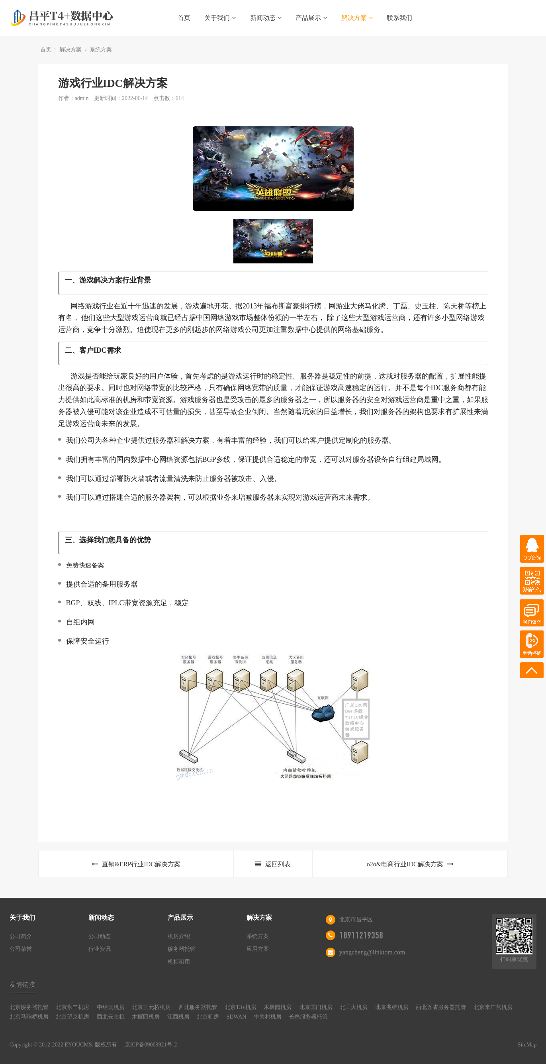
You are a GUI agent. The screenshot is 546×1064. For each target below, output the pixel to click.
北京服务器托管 (29, 1007)
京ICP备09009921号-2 (151, 1045)
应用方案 (258, 949)
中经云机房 (111, 1007)
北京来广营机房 (493, 1007)
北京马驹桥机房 (29, 1017)
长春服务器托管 (308, 1017)
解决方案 (357, 17)
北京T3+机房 (240, 1007)
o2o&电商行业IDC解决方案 (410, 864)
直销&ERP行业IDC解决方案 (136, 864)
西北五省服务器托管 (441, 1007)
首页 (184, 17)
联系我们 (399, 17)
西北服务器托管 (197, 1007)
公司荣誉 (21, 949)
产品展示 (311, 17)
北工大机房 (354, 1007)
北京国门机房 (316, 1007)
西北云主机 (111, 1017)
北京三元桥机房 (151, 1007)
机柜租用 (179, 962)
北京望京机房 (72, 1017)
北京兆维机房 (392, 1007)
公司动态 (99, 936)
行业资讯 (99, 949)
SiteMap (527, 1045)
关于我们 (220, 17)
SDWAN (237, 1017)
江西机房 (178, 1017)
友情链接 (22, 984)
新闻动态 (266, 17)
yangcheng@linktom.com (372, 952)
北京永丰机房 (72, 1007)
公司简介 (21, 936)
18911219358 (361, 935)
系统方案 (101, 50)
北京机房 (208, 1017)
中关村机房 (268, 1017)
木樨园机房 (278, 1007)
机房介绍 (179, 936)
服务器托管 (182, 949)
